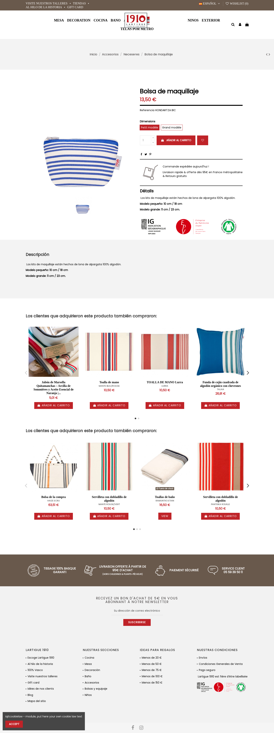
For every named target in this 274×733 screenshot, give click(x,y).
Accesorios (92, 682)
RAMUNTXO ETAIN (165, 500)
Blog (30, 695)
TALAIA (220, 389)
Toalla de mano (109, 382)
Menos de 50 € (152, 664)
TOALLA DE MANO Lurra (165, 382)
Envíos (203, 658)
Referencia (147, 110)
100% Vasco (35, 670)
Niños (88, 695)
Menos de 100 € (152, 676)
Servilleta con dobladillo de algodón (109, 498)
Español (210, 3)
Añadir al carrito (176, 140)
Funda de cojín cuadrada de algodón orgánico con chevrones (220, 384)
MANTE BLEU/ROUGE (109, 385)
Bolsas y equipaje (96, 689)
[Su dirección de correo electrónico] (137, 611)
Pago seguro (207, 670)
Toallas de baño (165, 497)
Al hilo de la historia (44, 7)
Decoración (92, 670)
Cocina (89, 658)
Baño (88, 676)
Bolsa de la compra (53, 497)
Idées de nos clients (41, 689)
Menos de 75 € (152, 670)
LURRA (165, 385)
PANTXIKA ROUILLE (220, 504)
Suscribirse (137, 622)
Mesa (88, 664)
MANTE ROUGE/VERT (109, 504)
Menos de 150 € (152, 682)
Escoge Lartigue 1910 (41, 658)
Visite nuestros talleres (47, 3)
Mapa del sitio (37, 701)
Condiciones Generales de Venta (221, 664)
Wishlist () (236, 3)
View (164, 516)
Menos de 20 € (152, 658)
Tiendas (80, 3)
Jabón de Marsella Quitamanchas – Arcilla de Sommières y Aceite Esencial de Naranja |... (53, 388)
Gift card (75, 7)
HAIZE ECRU (53, 500)
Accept (14, 724)
